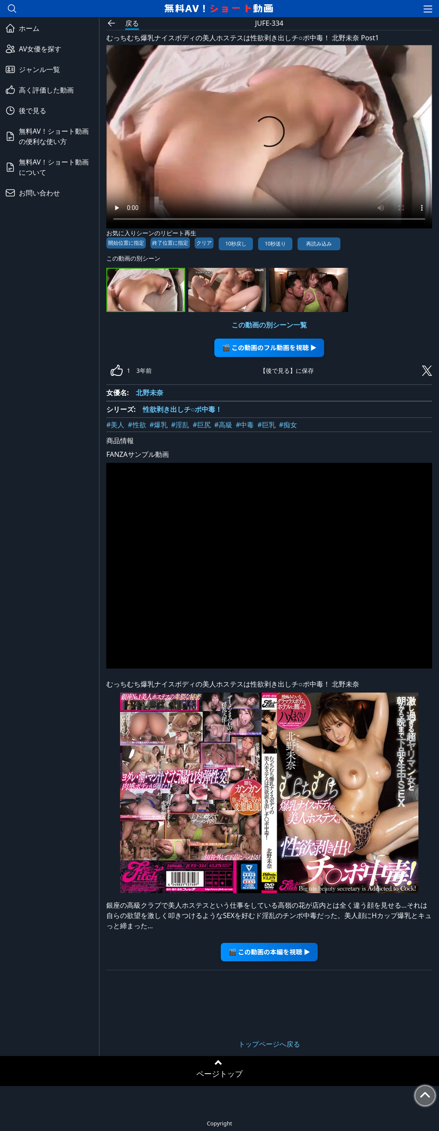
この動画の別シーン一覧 (269, 325)
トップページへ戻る (269, 1044)
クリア (204, 242)
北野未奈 (149, 392)
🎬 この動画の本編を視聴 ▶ (269, 951)
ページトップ (219, 1073)
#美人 (115, 424)
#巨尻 (201, 424)
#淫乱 (180, 424)
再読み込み (319, 243)
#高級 (223, 424)
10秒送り (275, 243)
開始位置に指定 (126, 242)
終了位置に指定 (170, 242)
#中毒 (245, 424)
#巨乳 (266, 424)
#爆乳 (159, 424)
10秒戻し (236, 243)
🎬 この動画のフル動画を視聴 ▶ (269, 347)
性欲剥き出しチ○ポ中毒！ (183, 409)
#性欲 (137, 424)
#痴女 (288, 424)
